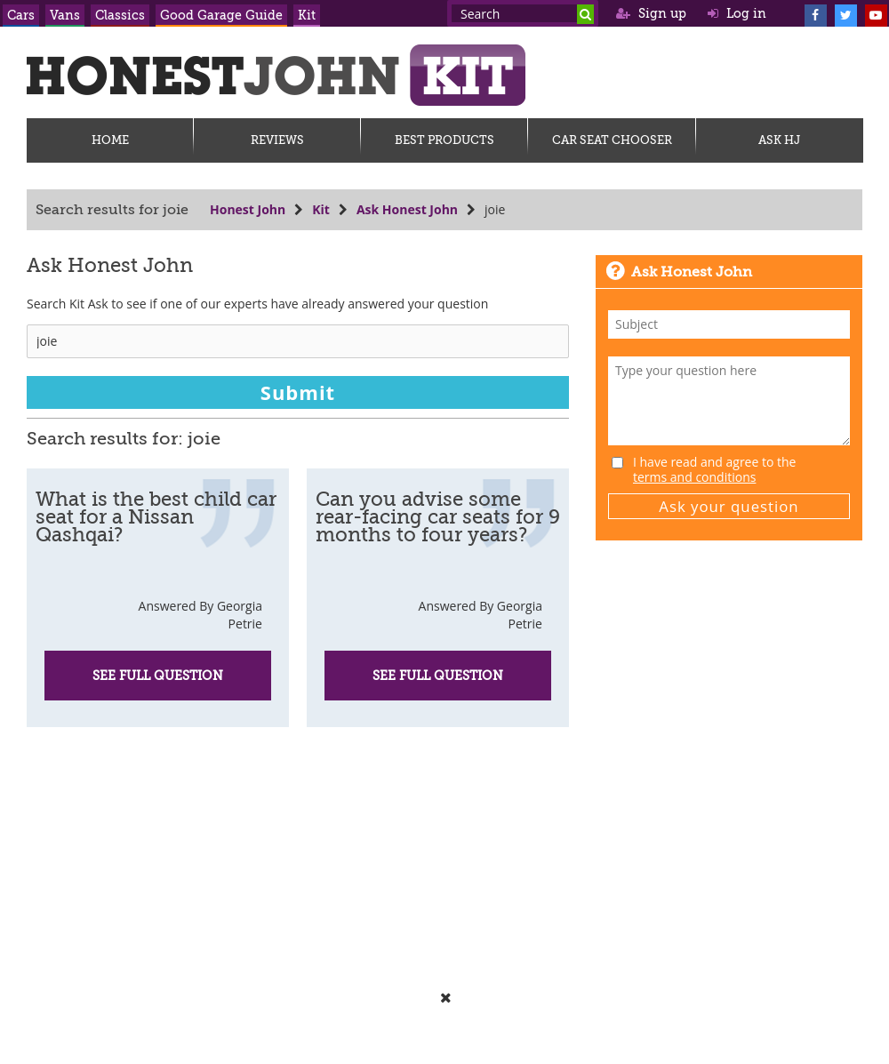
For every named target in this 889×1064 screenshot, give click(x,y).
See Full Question (157, 675)
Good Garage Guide (221, 15)
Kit (307, 15)
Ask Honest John (407, 209)
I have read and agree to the (714, 469)
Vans (65, 15)
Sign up (651, 13)
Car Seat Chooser (612, 140)
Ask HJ (779, 140)
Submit (297, 392)
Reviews (277, 140)
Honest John (247, 209)
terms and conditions (694, 476)
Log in (737, 13)
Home (110, 140)
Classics (120, 15)
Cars (21, 15)
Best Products (444, 140)
